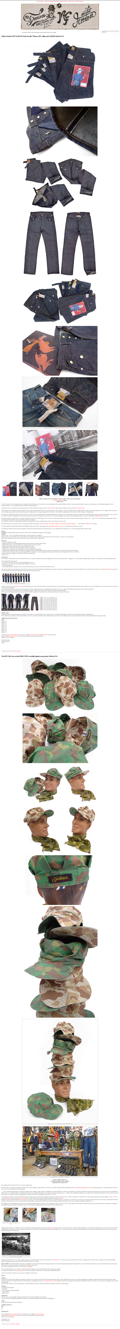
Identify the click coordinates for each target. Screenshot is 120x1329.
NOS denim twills (80, 508)
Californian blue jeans (18, 586)
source (54, 1194)
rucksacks (61, 1198)
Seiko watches (22, 1198)
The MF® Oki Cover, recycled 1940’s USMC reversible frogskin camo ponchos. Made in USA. (29, 656)
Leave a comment (17, 651)
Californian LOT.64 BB (48, 523)
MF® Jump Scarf (20, 1270)
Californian (16, 583)
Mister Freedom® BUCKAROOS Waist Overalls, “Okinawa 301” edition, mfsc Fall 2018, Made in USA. (32, 36)
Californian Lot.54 (108, 569)
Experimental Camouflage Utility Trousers (83, 1187)
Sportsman (60, 500)
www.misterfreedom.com (16, 1314)
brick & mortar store (39, 1314)
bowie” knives (113, 1196)
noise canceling (27, 1266)
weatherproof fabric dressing (50, 1280)
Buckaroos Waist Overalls (63, 427)
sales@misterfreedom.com (10, 1315)
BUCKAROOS (51, 508)
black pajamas (7, 1198)
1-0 (37, 1198)
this (23, 1273)
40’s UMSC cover (56, 1259)
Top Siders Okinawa (71, 523)
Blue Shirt (88, 523)
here (91, 1201)
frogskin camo (51, 1227)
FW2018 (55, 500)
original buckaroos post (56, 526)
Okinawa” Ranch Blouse (60, 523)
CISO (21, 1199)
